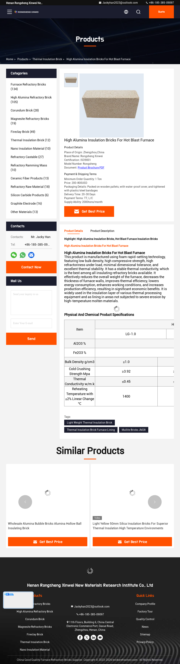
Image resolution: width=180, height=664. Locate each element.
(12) (30, 140)
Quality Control (145, 619)
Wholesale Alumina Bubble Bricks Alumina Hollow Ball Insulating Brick (44, 526)
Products (22, 59)
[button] (25, 502)
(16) (26, 203)
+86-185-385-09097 (159, 2)
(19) (30, 121)
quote (161, 11)
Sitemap (145, 634)
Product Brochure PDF (91, 167)
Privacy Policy (145, 642)
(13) (30, 178)
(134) (28, 87)
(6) (30, 195)
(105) (31, 100)
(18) (30, 187)
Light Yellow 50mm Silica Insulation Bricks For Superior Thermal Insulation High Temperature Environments (130, 526)
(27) (27, 157)
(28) (25, 110)
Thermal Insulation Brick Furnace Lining (91, 429)
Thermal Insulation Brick (47, 59)
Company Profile (145, 603)
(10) (30, 148)
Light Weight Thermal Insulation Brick (89, 422)
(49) (23, 132)
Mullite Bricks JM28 (134, 429)
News (145, 626)
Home (9, 59)
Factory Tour (145, 611)
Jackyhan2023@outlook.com (118, 2)
